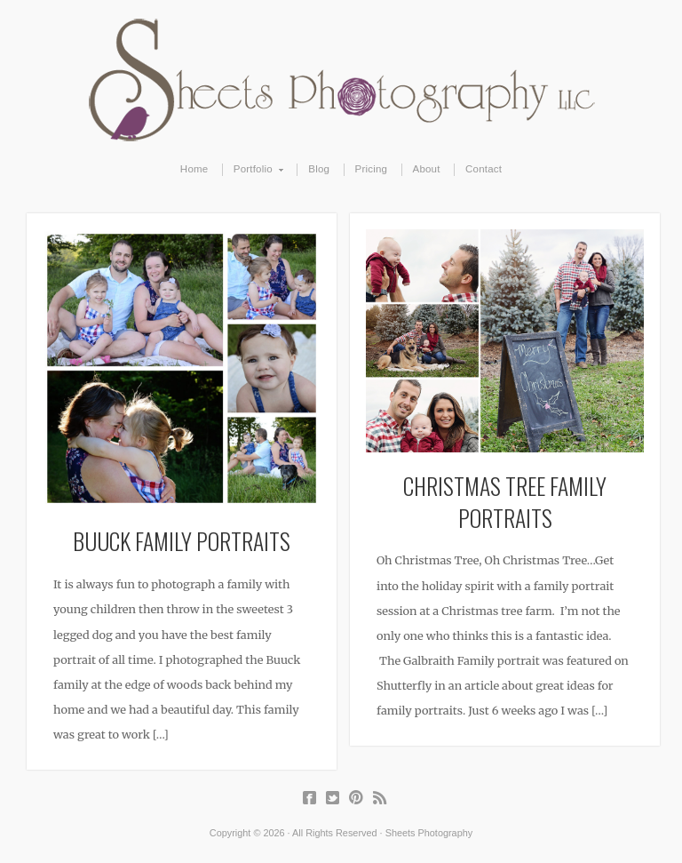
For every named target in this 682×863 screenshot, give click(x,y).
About (426, 169)
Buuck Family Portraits (181, 540)
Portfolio (253, 170)
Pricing (371, 169)
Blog (318, 169)
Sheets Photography (341, 80)
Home (194, 169)
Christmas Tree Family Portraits (505, 501)
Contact (483, 169)
